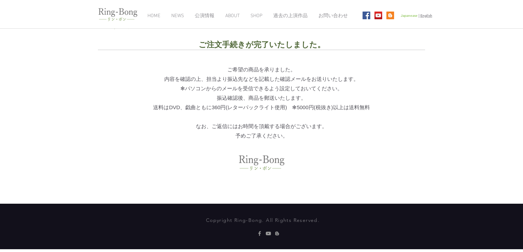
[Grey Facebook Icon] (259, 233)
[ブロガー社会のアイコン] (390, 15)
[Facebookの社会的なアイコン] (366, 15)
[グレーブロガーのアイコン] (277, 233)
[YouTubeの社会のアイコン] (378, 15)
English (426, 15)
